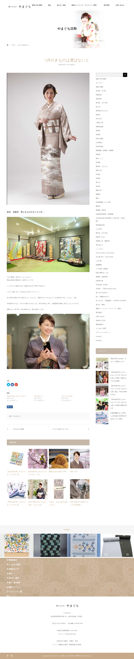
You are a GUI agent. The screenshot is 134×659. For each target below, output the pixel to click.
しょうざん (99, 249)
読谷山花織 (99, 138)
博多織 (98, 154)
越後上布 (99, 190)
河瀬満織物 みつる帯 (103, 202)
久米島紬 (99, 142)
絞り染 (98, 107)
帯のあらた (99, 245)
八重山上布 (99, 122)
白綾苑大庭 (99, 281)
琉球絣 (98, 130)
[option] (17, 545)
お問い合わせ (119, 5)
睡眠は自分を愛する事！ (58, 471)
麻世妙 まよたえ (102, 166)
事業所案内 (99, 324)
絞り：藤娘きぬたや (102, 296)
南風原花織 (99, 126)
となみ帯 (99, 229)
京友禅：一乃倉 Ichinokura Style (106, 288)
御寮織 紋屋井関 (102, 277)
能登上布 (99, 170)
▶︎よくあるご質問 (13, 564)
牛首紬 (98, 174)
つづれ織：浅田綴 (102, 269)
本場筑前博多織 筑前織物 (104, 214)
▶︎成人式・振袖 (13, 578)
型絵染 (98, 114)
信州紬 (98, 178)
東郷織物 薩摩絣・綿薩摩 (104, 150)
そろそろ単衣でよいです (60, 429)
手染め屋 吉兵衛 (102, 284)
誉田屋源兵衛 (100, 225)
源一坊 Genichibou (101, 292)
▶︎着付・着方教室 (13, 583)
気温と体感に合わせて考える (16, 396)
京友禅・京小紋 (101, 91)
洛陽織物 (99, 265)
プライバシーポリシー (103, 332)
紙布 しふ (99, 158)
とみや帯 (99, 261)
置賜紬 (98, 194)
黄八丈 (98, 182)
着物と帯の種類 (37, 5)
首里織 (98, 134)
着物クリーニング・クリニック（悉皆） (85, 5)
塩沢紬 (98, 186)
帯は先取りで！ (39, 396)
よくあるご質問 (101, 328)
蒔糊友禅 (99, 95)
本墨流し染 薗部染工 (103, 241)
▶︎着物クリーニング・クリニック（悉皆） (14, 591)
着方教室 (107, 5)
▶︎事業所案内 (12, 560)
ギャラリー (99, 83)
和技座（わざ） (101, 237)
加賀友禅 (99, 99)
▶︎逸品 (9, 573)
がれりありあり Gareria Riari (105, 253)
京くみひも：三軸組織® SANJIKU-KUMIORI (111, 300)
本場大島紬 (99, 146)
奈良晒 (98, 162)
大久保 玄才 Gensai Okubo (104, 257)
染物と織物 (99, 87)
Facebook (98, 336)
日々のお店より (23, 45)
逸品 (49, 5)
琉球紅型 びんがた (102, 110)
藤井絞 (98, 206)
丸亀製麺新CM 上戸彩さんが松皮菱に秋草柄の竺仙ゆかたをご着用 (118, 416)
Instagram (99, 340)
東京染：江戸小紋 (102, 233)
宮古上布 (99, 118)
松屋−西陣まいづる (102, 273)
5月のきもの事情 (66, 396)
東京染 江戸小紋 (102, 103)
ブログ (13, 45)
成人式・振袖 (61, 5)
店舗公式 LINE (100, 320)
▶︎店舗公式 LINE (13, 569)
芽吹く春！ (74, 471)
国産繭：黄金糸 (101, 210)
